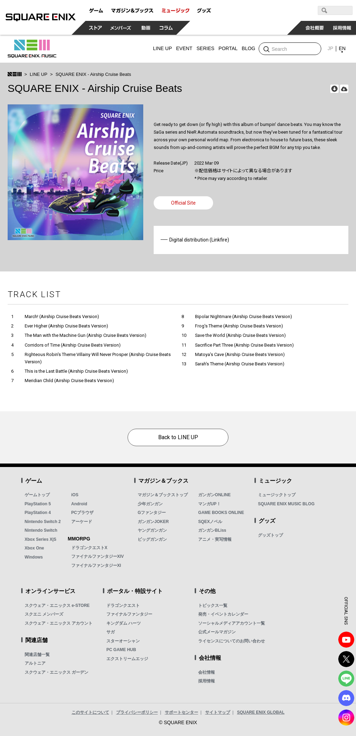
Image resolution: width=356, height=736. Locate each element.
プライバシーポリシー (137, 712)
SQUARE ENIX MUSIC (32, 49)
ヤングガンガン (152, 530)
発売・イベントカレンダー (223, 614)
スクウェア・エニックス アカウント (58, 623)
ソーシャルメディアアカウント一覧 (231, 623)
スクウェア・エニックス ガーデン (56, 672)
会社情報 (206, 672)
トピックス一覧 (212, 605)
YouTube (346, 640)
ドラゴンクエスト (123, 605)
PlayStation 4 (38, 512)
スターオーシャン (123, 641)
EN (342, 48)
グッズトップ (270, 535)
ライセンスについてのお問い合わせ (231, 641)
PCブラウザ (82, 512)
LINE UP (39, 74)
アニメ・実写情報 (215, 539)
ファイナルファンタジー (129, 614)
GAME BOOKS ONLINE (221, 512)
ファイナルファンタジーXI (96, 565)
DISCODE (346, 698)
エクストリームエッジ (127, 658)
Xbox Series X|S (40, 539)
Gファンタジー (152, 512)
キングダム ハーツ (123, 623)
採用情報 (206, 681)
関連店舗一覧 (37, 654)
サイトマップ (217, 712)
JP (330, 48)
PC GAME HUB (121, 649)
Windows (34, 557)
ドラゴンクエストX (89, 547)
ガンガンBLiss (212, 530)
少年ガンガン (150, 503)
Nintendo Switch (41, 530)
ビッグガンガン (152, 539)
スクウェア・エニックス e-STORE (57, 605)
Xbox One (34, 548)
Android (79, 503)
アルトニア (35, 663)
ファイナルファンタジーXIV (97, 556)
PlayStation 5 (38, 503)
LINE (346, 679)
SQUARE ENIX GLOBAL (261, 712)
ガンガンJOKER (153, 521)
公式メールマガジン (217, 632)
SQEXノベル (210, 521)
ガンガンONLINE (214, 494)
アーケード (81, 521)
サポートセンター (181, 712)
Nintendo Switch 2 (43, 521)
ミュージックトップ (277, 494)
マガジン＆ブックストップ (163, 494)
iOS (75, 494)
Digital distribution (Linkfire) (199, 240)
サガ (110, 632)
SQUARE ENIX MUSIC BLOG (286, 503)
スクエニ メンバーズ (44, 614)
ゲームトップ (37, 494)
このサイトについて (90, 712)
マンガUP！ (209, 503)
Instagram (346, 718)
